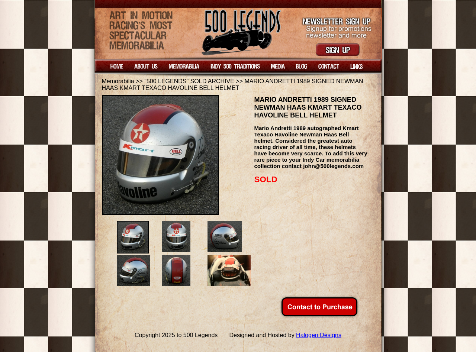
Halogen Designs (318, 335)
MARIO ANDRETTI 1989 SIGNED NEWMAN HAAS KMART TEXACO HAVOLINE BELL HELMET (232, 84)
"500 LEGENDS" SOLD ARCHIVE (189, 81)
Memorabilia (118, 81)
